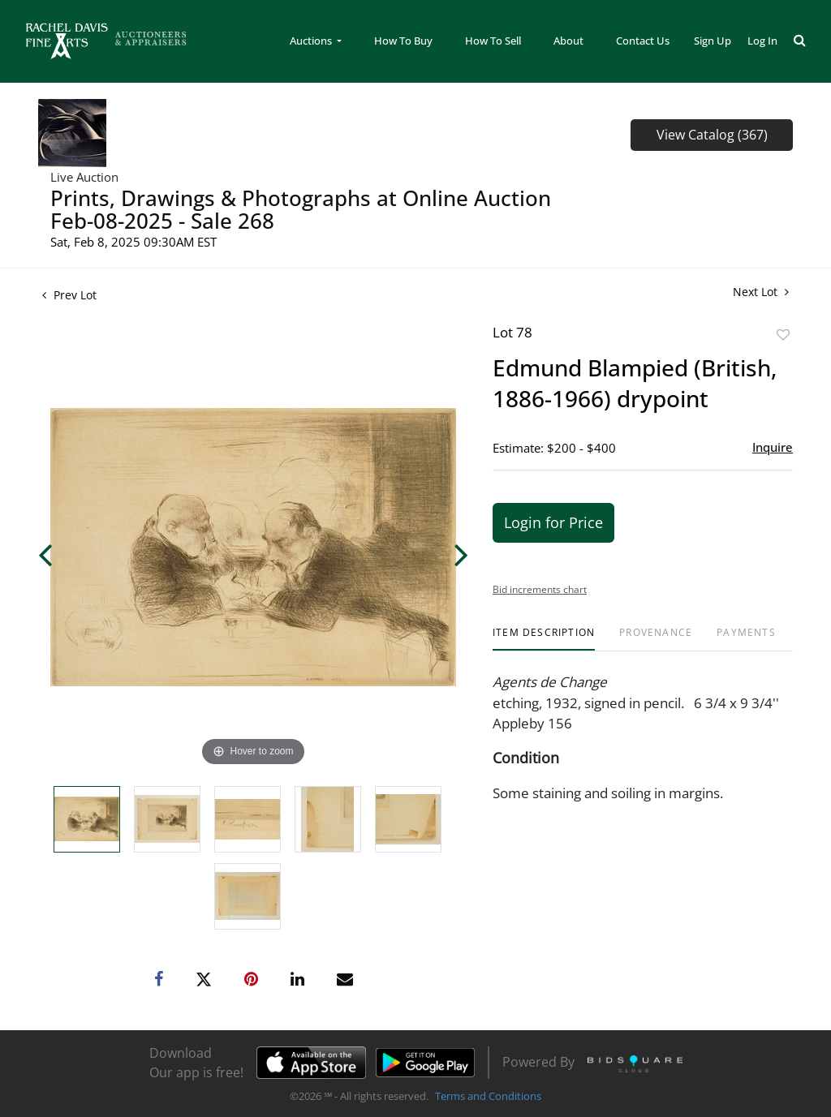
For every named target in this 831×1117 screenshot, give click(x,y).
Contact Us (643, 40)
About (568, 40)
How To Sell (493, 40)
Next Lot (761, 292)
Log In (762, 40)
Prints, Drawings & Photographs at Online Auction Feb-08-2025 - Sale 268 (300, 209)
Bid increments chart (540, 589)
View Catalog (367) (712, 135)
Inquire (772, 447)
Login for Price (553, 522)
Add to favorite (783, 334)
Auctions (312, 40)
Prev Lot (69, 295)
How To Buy (403, 40)
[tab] (544, 639)
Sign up (712, 40)
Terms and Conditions (488, 1096)
